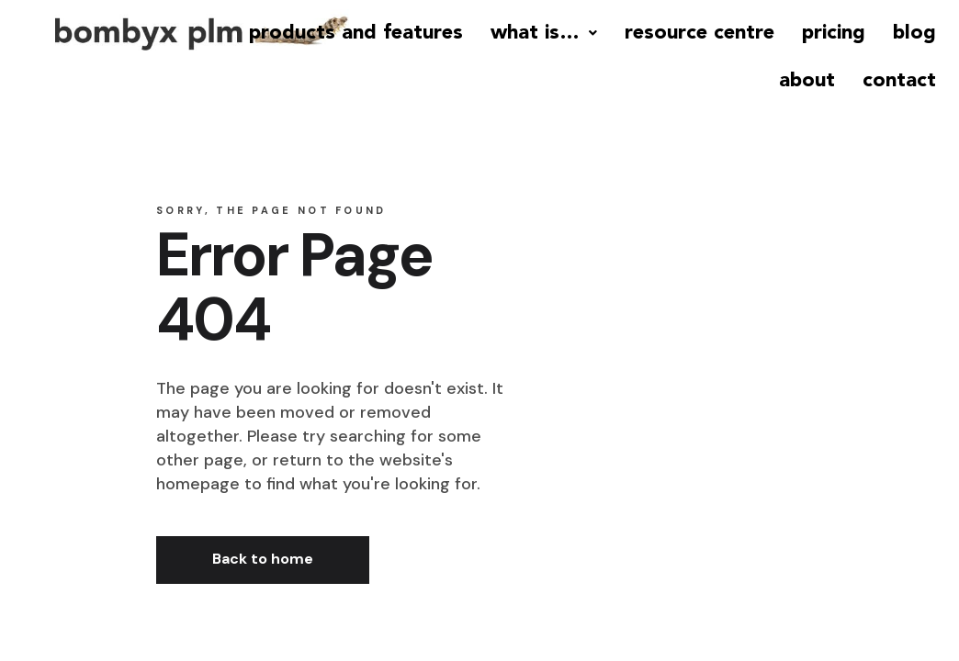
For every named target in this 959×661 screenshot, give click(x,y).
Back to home (262, 558)
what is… (544, 33)
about (807, 81)
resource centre (699, 33)
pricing (833, 33)
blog (914, 33)
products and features (356, 33)
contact (899, 81)
